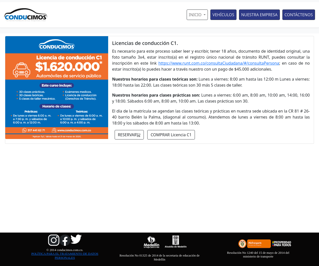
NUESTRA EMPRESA (259, 14)
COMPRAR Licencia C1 (171, 134)
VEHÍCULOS (223, 14)
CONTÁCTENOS (299, 14)
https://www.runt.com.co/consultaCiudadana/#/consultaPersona (218, 63)
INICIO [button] (196, 14)
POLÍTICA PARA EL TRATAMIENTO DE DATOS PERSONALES (64, 255)
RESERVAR (129, 134)
